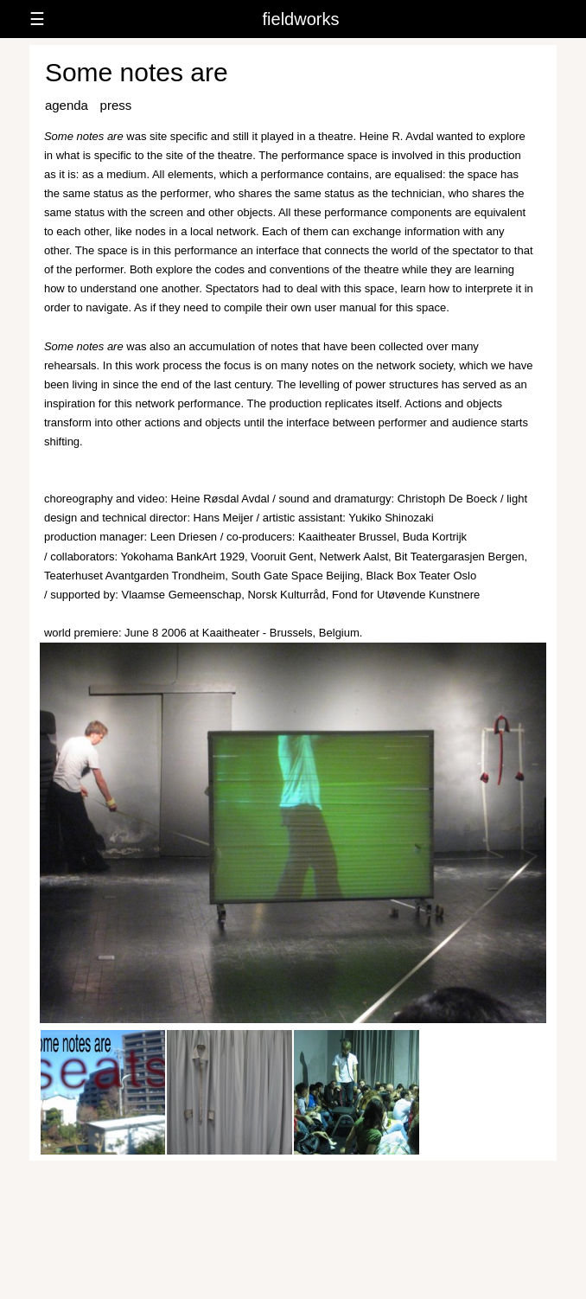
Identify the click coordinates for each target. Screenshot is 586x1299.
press (116, 105)
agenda (66, 105)
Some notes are (136, 72)
